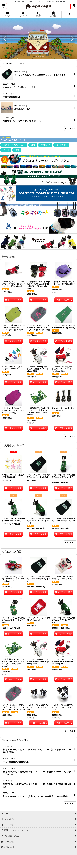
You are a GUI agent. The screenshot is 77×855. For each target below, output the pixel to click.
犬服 (33, 145)
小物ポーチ (45, 145)
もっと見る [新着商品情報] (70, 436)
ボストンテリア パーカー (14, 145)
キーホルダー (62, 145)
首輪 (17, 150)
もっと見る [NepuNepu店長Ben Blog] (70, 803)
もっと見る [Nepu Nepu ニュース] (70, 128)
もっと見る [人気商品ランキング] (70, 543)
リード (6, 150)
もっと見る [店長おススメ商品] (70, 731)
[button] (4, 6)
